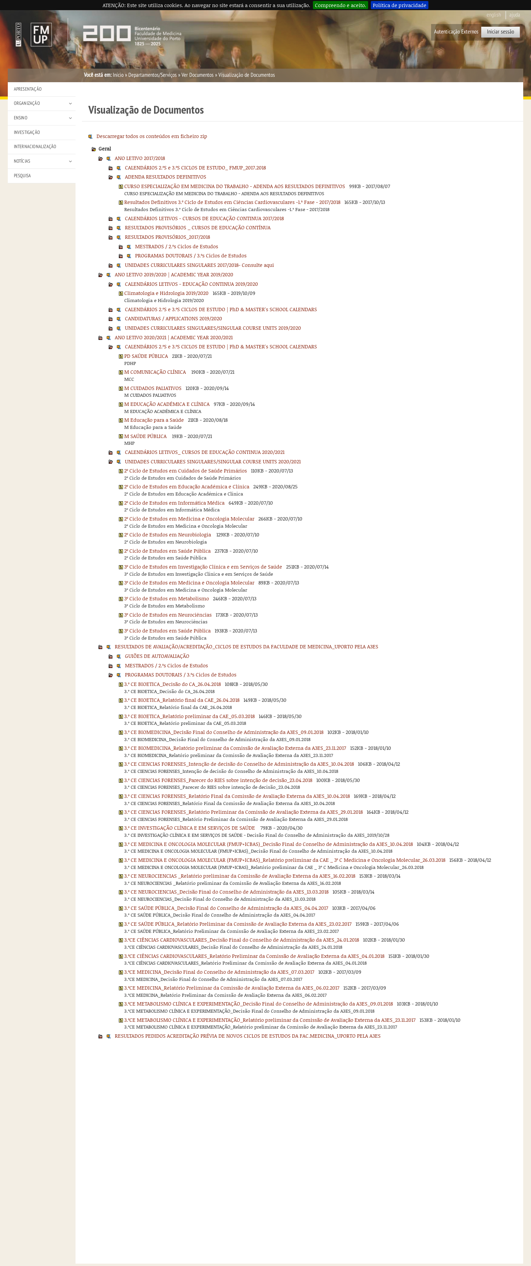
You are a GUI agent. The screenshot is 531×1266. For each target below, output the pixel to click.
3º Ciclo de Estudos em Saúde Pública (167, 630)
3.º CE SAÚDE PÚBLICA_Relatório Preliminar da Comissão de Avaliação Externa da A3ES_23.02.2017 (238, 923)
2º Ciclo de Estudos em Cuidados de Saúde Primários (185, 470)
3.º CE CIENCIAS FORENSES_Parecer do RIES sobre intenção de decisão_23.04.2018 (218, 780)
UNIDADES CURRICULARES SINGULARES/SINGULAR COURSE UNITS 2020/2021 (213, 461)
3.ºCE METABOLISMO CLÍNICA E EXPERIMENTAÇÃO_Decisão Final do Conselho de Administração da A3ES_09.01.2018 (258, 1003)
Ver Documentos (198, 75)
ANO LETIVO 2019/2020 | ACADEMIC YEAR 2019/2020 (174, 274)
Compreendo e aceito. (340, 5)
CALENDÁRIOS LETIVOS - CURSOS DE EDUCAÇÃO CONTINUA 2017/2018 (204, 218)
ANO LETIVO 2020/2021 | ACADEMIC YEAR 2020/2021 (174, 337)
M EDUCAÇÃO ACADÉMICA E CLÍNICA (167, 403)
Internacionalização (35, 146)
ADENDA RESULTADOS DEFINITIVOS (165, 176)
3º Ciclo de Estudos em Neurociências (168, 614)
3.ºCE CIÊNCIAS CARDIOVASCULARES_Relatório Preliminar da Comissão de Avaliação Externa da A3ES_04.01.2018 (254, 955)
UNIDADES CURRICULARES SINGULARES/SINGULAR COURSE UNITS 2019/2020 (213, 327)
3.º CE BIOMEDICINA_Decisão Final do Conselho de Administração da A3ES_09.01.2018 (223, 732)
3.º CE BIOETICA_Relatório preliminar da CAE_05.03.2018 (189, 716)
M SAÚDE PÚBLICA (146, 436)
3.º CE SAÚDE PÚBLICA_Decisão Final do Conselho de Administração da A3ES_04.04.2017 (226, 907)
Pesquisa (22, 176)
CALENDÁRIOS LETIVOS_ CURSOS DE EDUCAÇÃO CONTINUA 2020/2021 (204, 451)
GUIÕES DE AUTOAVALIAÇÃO (157, 655)
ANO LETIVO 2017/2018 (140, 158)
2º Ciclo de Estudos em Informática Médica (174, 502)
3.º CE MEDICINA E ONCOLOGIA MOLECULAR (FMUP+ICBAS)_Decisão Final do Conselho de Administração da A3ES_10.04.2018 (268, 844)
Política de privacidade (399, 5)
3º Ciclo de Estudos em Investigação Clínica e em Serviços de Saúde (203, 566)
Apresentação (28, 89)
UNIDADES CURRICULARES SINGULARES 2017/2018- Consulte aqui (199, 264)
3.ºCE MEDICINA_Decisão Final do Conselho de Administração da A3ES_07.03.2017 (219, 971)
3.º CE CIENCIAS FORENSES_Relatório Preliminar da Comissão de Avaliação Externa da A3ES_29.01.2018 (243, 811)
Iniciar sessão (500, 31)
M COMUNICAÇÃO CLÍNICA (155, 371)
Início (118, 75)
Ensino (20, 118)
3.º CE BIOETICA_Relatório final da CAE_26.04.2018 (181, 699)
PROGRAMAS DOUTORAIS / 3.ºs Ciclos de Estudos (191, 255)
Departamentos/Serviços (152, 75)
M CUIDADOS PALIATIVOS (153, 388)
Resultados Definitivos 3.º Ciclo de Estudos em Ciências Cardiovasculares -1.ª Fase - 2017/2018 (232, 202)
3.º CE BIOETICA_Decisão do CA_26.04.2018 (172, 684)
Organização (27, 103)
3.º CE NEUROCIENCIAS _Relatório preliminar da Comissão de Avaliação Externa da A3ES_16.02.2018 (239, 875)
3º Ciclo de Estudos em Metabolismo (166, 598)
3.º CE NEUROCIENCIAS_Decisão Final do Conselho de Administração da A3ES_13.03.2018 (226, 891)
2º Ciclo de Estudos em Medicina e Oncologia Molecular (189, 518)
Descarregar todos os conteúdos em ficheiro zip (152, 136)
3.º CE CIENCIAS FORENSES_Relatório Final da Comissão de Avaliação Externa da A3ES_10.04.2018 (237, 795)
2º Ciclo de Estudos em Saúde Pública (167, 550)
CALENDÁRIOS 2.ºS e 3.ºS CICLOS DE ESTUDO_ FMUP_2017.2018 (195, 167)
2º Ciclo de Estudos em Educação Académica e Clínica (186, 486)
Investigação (27, 132)
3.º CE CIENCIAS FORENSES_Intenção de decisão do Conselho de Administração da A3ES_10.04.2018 (239, 763)
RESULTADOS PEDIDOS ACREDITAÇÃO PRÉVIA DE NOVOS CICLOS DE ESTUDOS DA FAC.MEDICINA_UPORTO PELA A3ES (248, 1035)
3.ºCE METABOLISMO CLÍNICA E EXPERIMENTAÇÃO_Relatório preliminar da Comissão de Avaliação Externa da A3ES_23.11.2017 (270, 1019)
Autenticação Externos (456, 31)
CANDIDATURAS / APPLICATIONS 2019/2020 (173, 318)
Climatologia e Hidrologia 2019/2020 (166, 293)
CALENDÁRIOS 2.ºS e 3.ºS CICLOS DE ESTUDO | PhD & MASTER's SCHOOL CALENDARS (221, 309)
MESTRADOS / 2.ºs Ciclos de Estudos (176, 246)
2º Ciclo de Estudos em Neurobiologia (168, 534)
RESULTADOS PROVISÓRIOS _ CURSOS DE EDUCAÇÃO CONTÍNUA (198, 227)
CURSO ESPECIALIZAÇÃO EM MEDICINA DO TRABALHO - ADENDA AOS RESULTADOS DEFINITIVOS (234, 186)
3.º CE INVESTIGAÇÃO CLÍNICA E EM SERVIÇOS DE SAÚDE (190, 827)
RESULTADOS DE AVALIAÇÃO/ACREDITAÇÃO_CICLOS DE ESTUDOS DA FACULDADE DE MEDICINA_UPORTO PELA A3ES (246, 646)
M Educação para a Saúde (154, 419)
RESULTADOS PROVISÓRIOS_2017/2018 (167, 236)
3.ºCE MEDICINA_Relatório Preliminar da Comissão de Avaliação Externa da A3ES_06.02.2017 (231, 987)
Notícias (22, 161)
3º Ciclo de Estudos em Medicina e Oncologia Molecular (189, 582)
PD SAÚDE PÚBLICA (146, 355)
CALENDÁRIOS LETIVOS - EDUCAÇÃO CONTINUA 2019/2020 (191, 283)
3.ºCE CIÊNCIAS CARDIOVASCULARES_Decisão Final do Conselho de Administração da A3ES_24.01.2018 (241, 939)
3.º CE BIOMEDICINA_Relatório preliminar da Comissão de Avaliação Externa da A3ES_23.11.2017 (235, 747)
